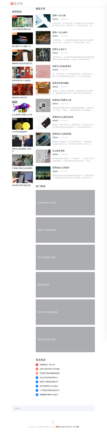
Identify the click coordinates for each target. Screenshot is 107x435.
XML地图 (76, 428)
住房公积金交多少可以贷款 (50, 370)
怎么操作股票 (58, 152)
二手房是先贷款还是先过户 (50, 391)
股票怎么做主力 (59, 50)
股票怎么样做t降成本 (61, 67)
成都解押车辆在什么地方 (49, 396)
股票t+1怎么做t (59, 16)
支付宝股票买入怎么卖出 (49, 387)
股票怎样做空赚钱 (60, 84)
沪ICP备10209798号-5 (65, 428)
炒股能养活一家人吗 (47, 366)
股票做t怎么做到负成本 (62, 118)
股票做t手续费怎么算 (61, 101)
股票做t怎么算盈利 (60, 169)
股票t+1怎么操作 (59, 33)
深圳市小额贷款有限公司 (49, 383)
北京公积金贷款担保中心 (49, 379)
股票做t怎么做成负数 (61, 135)
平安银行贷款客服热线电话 (50, 374)
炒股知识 (55, 19)
